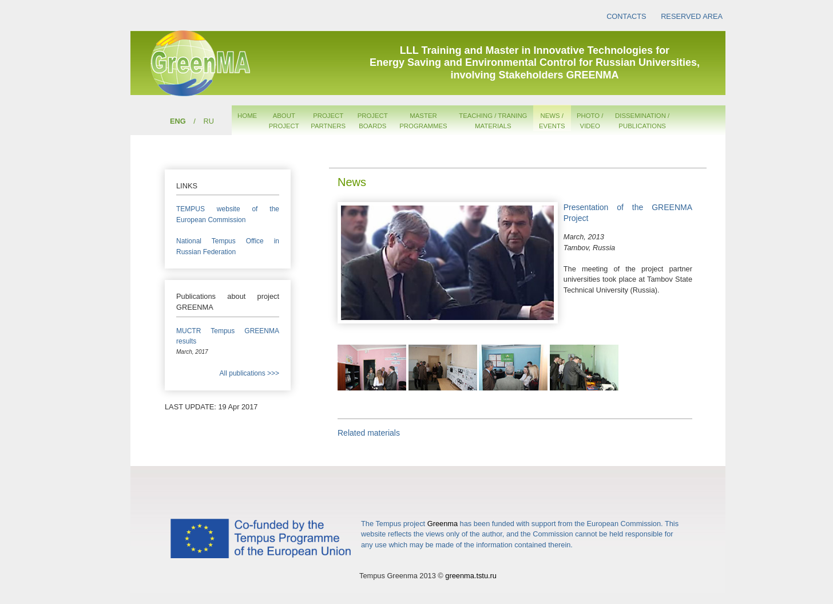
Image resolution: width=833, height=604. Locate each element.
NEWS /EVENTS (552, 121)
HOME (247, 115)
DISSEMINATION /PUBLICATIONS (642, 121)
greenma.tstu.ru (471, 575)
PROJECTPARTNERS (328, 121)
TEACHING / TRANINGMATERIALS (493, 121)
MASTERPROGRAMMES (423, 121)
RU (208, 121)
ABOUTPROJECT (284, 121)
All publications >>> (249, 373)
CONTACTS (626, 16)
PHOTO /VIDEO (590, 121)
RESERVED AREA (692, 16)
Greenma (442, 523)
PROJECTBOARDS (373, 121)
